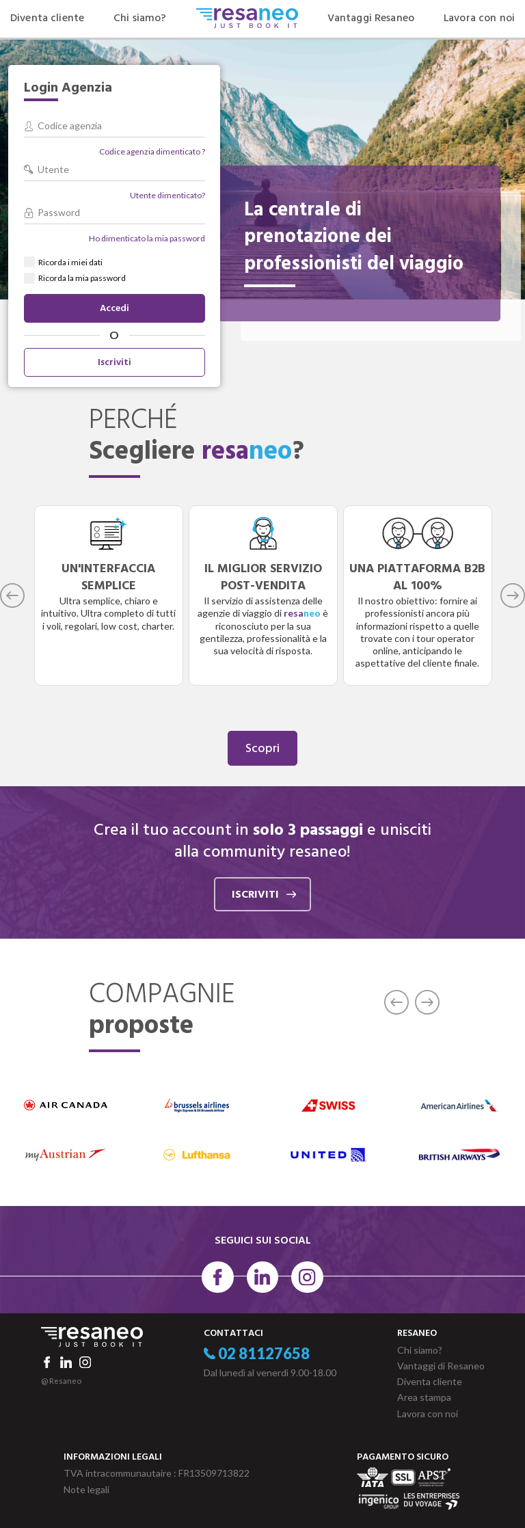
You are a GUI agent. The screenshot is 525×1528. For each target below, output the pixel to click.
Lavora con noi (479, 18)
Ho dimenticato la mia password (147, 238)
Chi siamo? (139, 18)
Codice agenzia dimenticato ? (152, 151)
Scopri (262, 749)
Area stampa (424, 1397)
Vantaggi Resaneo (370, 18)
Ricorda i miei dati (70, 262)
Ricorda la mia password (82, 278)
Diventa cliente (47, 18)
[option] (108, 595)
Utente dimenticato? (167, 195)
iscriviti (264, 895)
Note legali (86, 1489)
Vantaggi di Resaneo (441, 1365)
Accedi (114, 309)
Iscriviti (114, 363)
